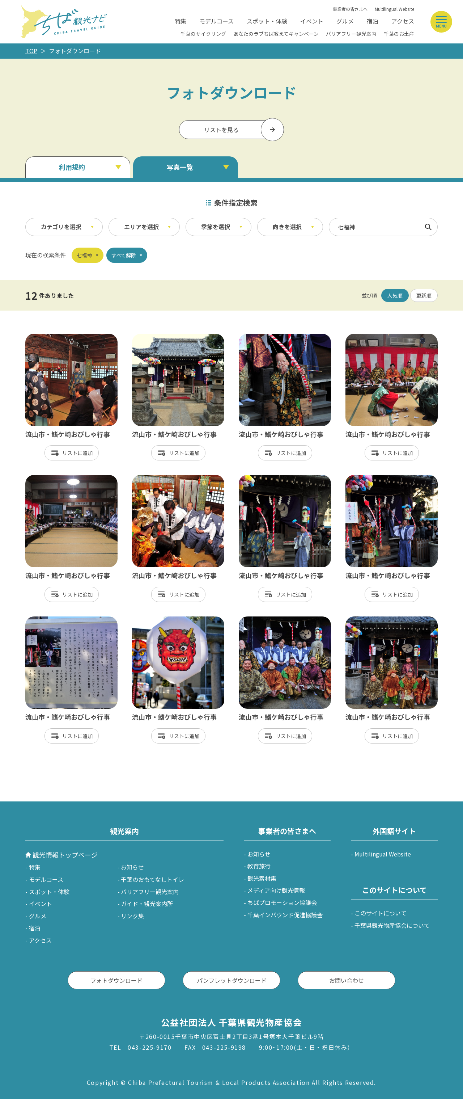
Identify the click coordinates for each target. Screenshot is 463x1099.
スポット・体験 (267, 21)
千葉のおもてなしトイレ (152, 879)
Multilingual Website (394, 9)
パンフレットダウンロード (232, 980)
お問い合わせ (346, 980)
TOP (31, 50)
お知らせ (132, 867)
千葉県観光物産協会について (392, 925)
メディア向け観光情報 (276, 890)
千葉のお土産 (399, 33)
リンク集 (132, 915)
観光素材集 (261, 878)
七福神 (84, 255)
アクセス (402, 21)
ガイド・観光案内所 (147, 903)
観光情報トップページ (65, 854)
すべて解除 (123, 255)
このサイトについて (380, 913)
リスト (69, 452)
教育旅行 (259, 866)
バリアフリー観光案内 (351, 33)
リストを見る (221, 129)
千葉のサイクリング (203, 33)
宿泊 (372, 21)
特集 (180, 21)
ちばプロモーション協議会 (282, 902)
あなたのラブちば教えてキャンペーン (276, 33)
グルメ (345, 21)
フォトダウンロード (116, 980)
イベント (311, 21)
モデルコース (216, 21)
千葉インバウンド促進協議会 (285, 914)
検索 (428, 227)
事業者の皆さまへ (350, 9)
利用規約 (72, 167)
